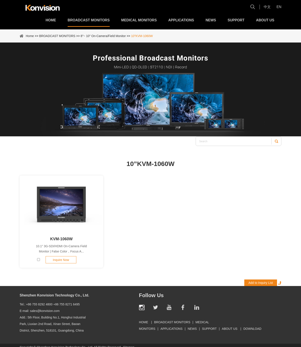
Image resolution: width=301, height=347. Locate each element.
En (279, 7)
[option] (150, 89)
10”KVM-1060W (142, 36)
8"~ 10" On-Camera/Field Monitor (103, 36)
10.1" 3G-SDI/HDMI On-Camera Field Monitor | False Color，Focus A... (61, 248)
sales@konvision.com (45, 311)
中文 (267, 7)
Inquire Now (61, 260)
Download (252, 328)
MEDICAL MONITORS (139, 20)
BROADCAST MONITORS (89, 20)
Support (236, 20)
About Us (265, 20)
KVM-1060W (61, 239)
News (211, 20)
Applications (181, 20)
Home (51, 20)
